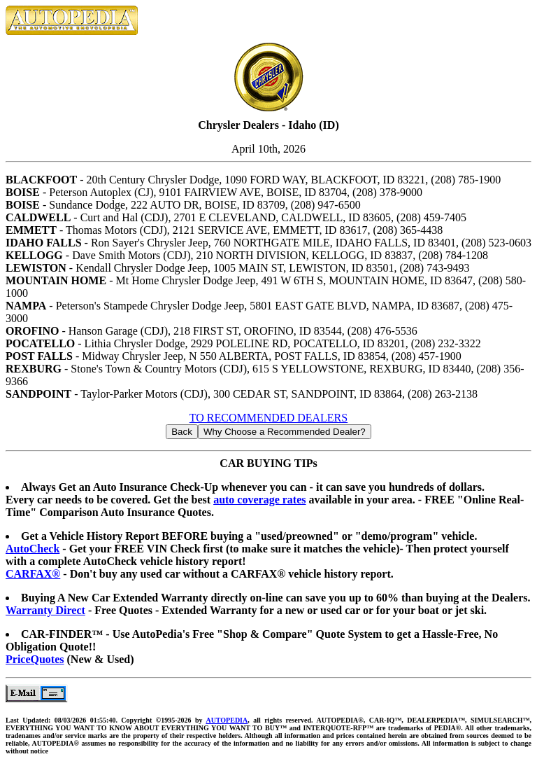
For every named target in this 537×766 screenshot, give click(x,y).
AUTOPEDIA (227, 720)
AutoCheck (32, 549)
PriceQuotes (35, 659)
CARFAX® (33, 574)
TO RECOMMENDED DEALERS (268, 418)
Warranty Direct (45, 610)
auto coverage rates (259, 500)
